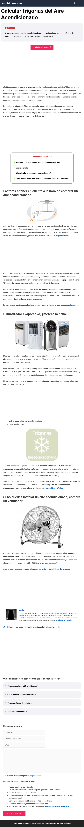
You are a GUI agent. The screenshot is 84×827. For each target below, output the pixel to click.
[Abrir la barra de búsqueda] (74, 3)
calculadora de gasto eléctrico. (58, 236)
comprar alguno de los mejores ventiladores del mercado (46, 569)
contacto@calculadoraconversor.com (32, 803)
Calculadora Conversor (21, 823)
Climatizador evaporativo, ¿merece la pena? (33, 173)
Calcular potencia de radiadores (19, 703)
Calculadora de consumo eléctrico (20, 694)
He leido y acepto (22, 775)
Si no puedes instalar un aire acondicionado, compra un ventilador (42, 178)
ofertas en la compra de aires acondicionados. (59, 305)
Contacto (67, 823)
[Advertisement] (42, 69)
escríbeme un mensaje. (64, 620)
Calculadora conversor (12, 3)
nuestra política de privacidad (57, 806)
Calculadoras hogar (15, 627)
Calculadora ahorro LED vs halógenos (22, 686)
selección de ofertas (54, 488)
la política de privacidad (31, 775)
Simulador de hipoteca (16, 711)
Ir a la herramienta (42, 47)
